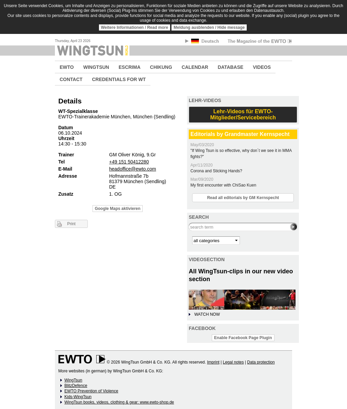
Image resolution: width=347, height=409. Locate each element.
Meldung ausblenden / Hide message (209, 27)
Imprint (213, 362)
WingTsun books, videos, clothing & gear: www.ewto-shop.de (119, 402)
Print (71, 223)
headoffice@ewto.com (132, 169)
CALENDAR (195, 67)
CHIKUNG (161, 67)
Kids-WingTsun (77, 396)
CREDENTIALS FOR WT (119, 79)
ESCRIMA (130, 67)
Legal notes (233, 362)
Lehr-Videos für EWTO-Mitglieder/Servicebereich (243, 114)
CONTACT (71, 79)
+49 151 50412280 (129, 161)
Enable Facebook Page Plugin (243, 337)
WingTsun (73, 380)
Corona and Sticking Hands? (216, 171)
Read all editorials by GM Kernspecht (243, 197)
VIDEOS (262, 67)
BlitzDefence (75, 385)
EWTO (67, 67)
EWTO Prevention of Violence (91, 391)
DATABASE (230, 67)
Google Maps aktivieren (118, 208)
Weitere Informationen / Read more (134, 27)
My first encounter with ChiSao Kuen (223, 185)
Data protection (260, 362)
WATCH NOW (207, 314)
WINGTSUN (96, 67)
